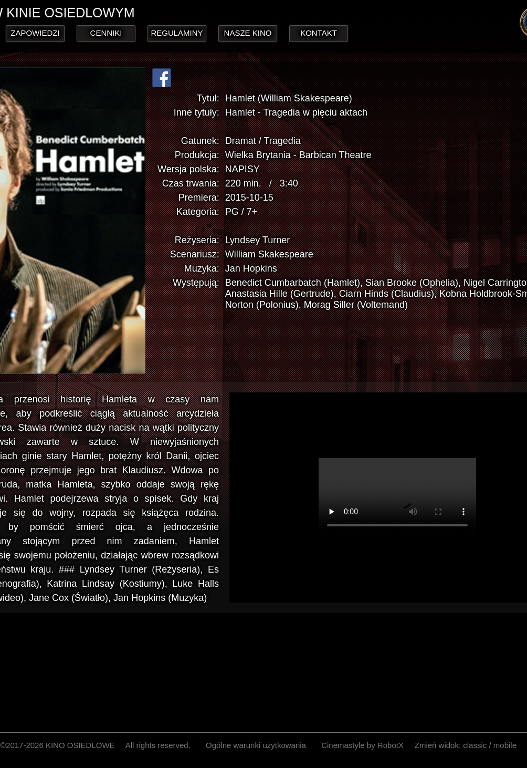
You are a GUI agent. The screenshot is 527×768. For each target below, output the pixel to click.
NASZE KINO (248, 32)
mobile (505, 745)
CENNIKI (106, 32)
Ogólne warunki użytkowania (256, 745)
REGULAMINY (177, 32)
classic (475, 745)
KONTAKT (318, 32)
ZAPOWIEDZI (34, 32)
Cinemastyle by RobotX (362, 745)
